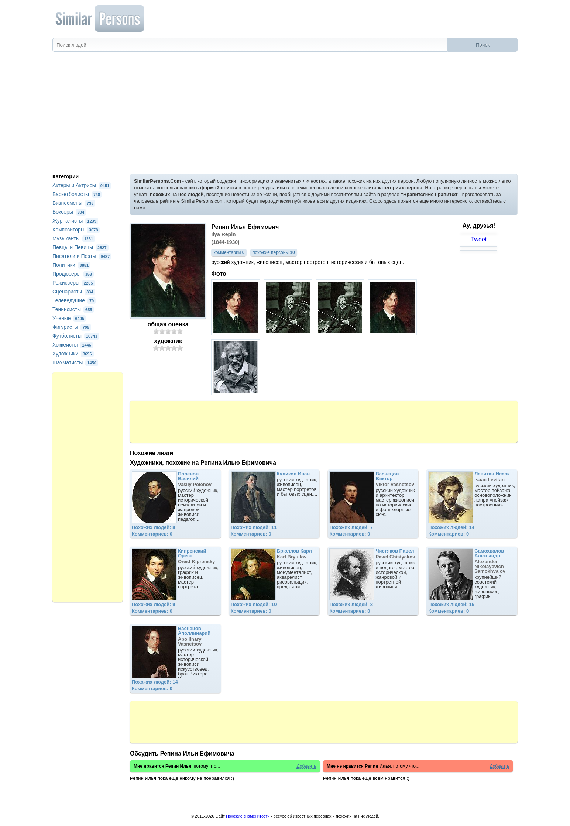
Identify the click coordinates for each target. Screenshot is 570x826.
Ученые (69, 318)
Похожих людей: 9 (153, 604)
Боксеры (69, 212)
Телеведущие (74, 300)
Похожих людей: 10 (254, 604)
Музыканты (73, 238)
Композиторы (76, 230)
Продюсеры (73, 274)
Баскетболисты (77, 194)
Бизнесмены (73, 203)
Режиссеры (73, 283)
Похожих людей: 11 (254, 527)
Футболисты (75, 336)
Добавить (306, 766)
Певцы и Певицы (80, 247)
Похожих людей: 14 (451, 527)
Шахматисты (75, 362)
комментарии (228, 252)
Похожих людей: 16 (451, 604)
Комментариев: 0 (152, 533)
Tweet (479, 239)
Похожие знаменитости (248, 816)
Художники (73, 354)
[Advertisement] (285, 112)
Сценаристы (73, 292)
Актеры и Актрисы (81, 185)
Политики (71, 265)
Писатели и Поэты (81, 256)
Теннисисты (73, 309)
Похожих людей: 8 (153, 527)
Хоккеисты (72, 345)
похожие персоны (274, 252)
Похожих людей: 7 (351, 527)
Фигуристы (71, 327)
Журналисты (75, 221)
